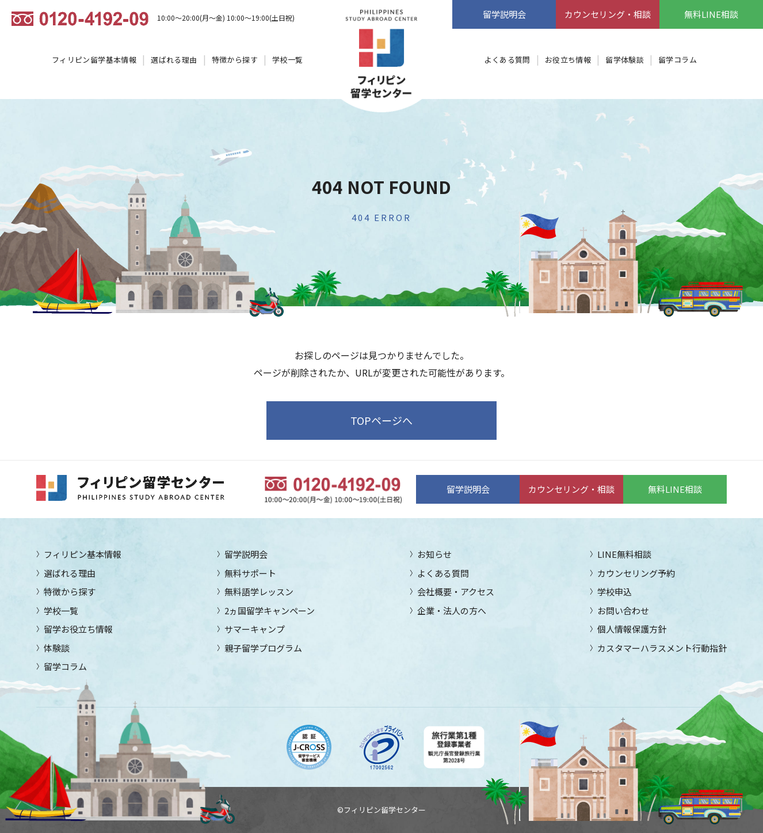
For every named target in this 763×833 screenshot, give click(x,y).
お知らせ (434, 554)
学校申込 (614, 591)
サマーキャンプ (254, 629)
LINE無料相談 (624, 554)
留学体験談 (624, 59)
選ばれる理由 (174, 59)
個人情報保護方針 (631, 629)
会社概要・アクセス (455, 591)
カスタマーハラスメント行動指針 (662, 648)
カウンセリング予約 (636, 573)
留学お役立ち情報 (78, 629)
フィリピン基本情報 (82, 554)
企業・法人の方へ (451, 610)
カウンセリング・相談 (607, 14)
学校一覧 (287, 59)
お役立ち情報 (568, 59)
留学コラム (677, 59)
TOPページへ (381, 420)
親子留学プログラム (263, 648)
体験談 (57, 648)
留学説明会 (504, 14)
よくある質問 (507, 59)
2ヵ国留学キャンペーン (269, 610)
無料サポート (250, 573)
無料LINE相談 (711, 14)
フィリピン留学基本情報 (94, 59)
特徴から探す (235, 59)
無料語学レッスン (258, 591)
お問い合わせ (623, 610)
